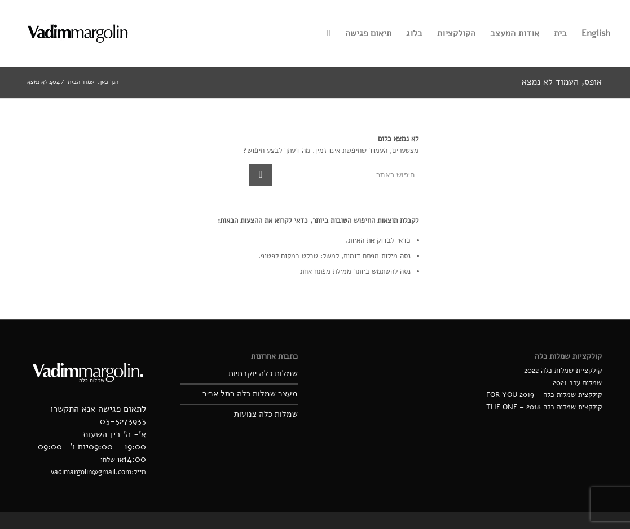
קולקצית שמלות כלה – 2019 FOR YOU (544, 395)
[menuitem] (596, 33)
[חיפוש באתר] (329, 33)
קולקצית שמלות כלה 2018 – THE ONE (544, 407)
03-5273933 (123, 421)
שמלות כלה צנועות (266, 413)
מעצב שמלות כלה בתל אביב (250, 393)
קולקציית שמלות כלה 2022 (563, 370)
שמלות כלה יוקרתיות (263, 373)
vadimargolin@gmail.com (91, 472)
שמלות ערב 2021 (577, 383)
